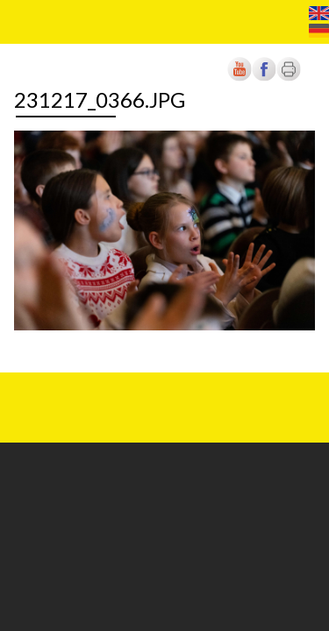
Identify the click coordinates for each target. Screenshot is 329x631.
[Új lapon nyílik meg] (264, 77)
